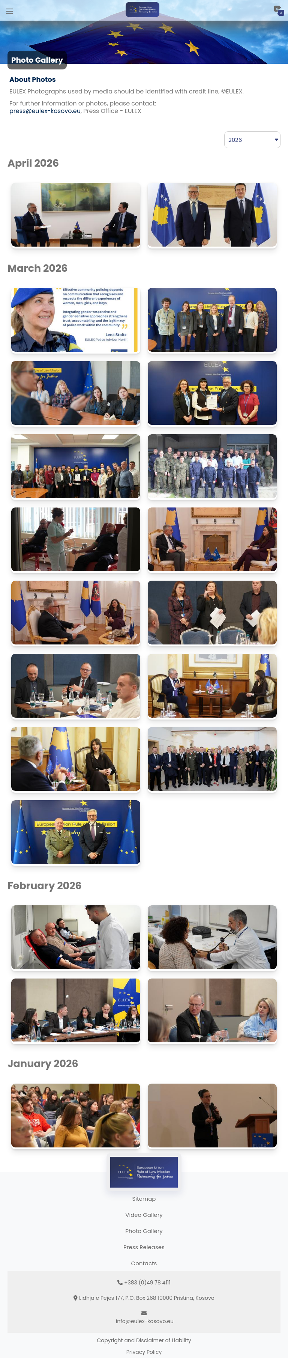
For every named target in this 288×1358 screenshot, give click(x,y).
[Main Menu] (9, 10)
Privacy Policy (144, 1352)
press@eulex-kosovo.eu (45, 111)
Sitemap (144, 1199)
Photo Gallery (143, 1231)
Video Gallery (143, 1215)
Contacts (144, 1263)
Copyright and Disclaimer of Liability (144, 1340)
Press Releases (144, 1247)
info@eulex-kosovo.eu (145, 1321)
